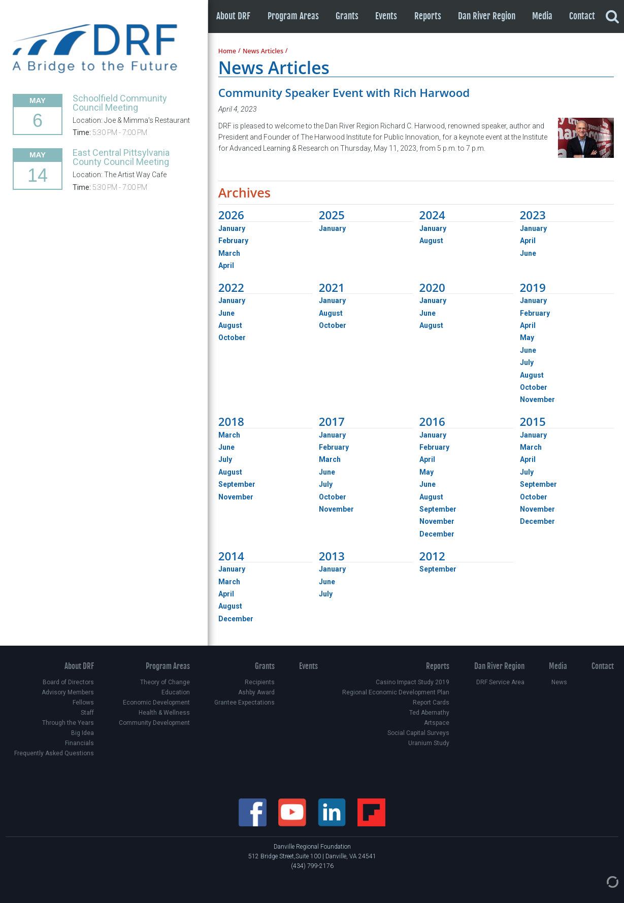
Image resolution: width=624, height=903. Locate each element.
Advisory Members (68, 692)
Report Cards (431, 702)
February (233, 241)
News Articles (263, 51)
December (436, 534)
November (537, 399)
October (232, 337)
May (527, 337)
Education (175, 692)
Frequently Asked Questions (54, 753)
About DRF (233, 16)
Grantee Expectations (244, 702)
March (229, 253)
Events (386, 16)
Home (227, 51)
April (226, 265)
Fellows (83, 702)
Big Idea (82, 733)
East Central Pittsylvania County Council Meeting (121, 157)
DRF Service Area (500, 682)
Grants (347, 16)
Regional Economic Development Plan (395, 692)
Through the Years (68, 722)
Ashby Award (256, 692)
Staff (87, 712)
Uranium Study (428, 743)
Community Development (154, 722)
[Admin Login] (602, 881)
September (236, 484)
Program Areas (293, 16)
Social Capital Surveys (418, 733)
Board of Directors (68, 682)
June (528, 253)
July (527, 362)
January (231, 228)
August (431, 241)
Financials (79, 743)
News (559, 682)
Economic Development (156, 702)
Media (542, 16)
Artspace (436, 722)
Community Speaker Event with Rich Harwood (344, 93)
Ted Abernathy (429, 712)
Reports (427, 16)
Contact (582, 16)
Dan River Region (486, 16)
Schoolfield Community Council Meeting (120, 103)
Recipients (260, 682)
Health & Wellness (164, 712)
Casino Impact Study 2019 (412, 682)
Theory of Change (165, 682)
